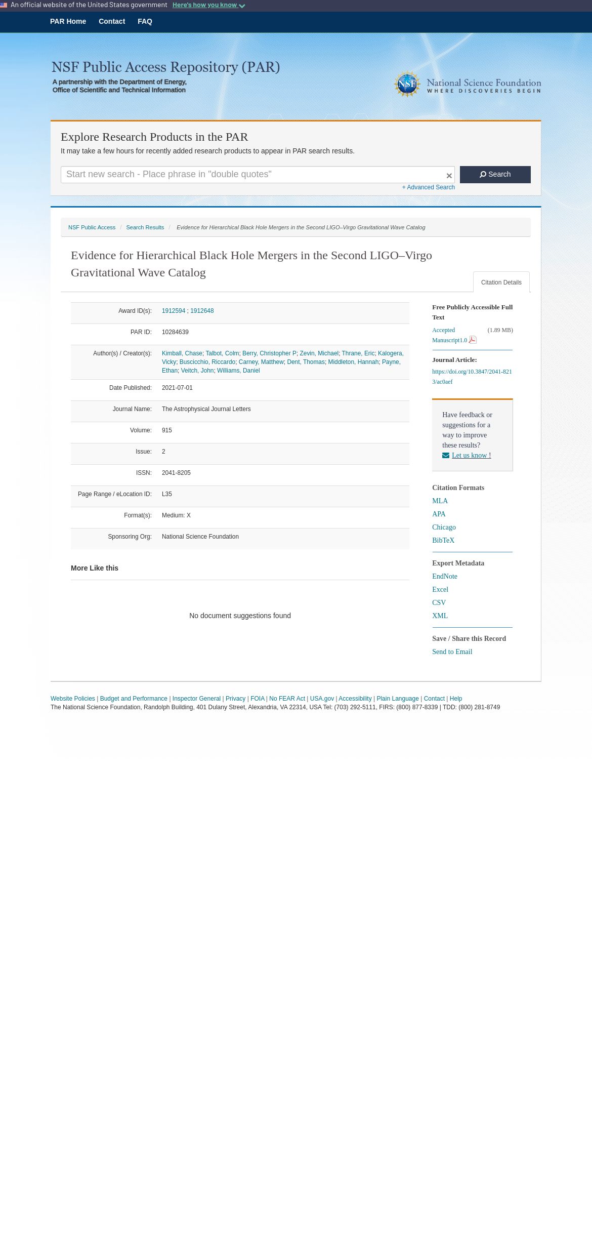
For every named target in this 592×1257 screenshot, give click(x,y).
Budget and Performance (133, 698)
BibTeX (443, 540)
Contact (112, 21)
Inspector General (197, 698)
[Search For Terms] (258, 174)
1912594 (173, 310)
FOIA (257, 698)
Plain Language (397, 698)
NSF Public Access (91, 227)
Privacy (235, 698)
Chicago (444, 527)
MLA (440, 501)
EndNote (444, 576)
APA (439, 514)
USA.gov (322, 698)
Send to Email (452, 652)
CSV (439, 602)
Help (456, 698)
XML (440, 616)
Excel (440, 589)
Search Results (145, 227)
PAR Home (68, 21)
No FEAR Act (287, 698)
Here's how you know (209, 4)
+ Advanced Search (428, 187)
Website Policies (73, 698)
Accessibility (355, 698)
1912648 (202, 310)
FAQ (145, 21)
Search (495, 174)
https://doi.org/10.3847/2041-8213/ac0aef (472, 376)
